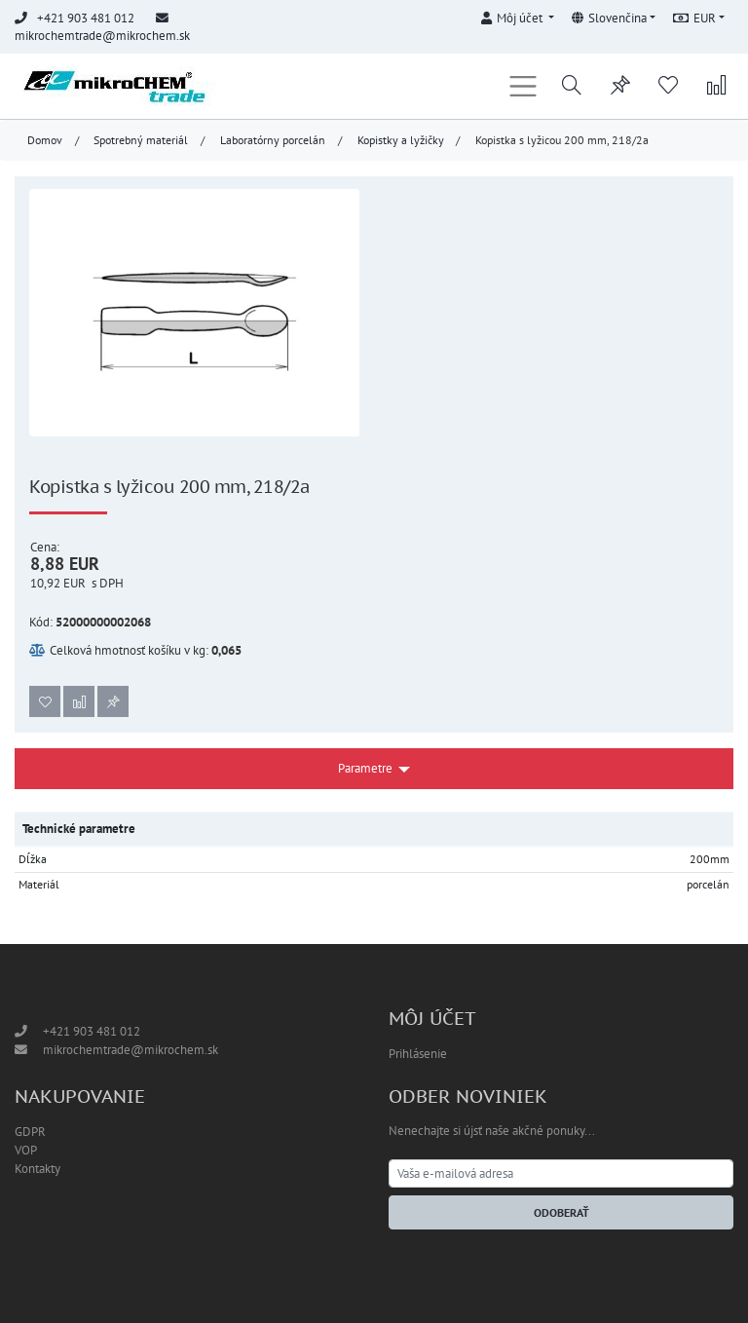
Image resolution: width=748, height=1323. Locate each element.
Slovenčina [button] (609, 18)
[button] (517, 15)
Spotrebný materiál (141, 139)
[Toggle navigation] (523, 86)
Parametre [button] (365, 768)
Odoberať (561, 1212)
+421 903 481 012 (91, 1031)
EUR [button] (694, 18)
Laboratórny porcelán (272, 139)
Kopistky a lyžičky (400, 139)
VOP (26, 1150)
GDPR (30, 1131)
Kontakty (37, 1168)
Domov (44, 139)
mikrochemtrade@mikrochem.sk (102, 35)
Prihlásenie (418, 1053)
